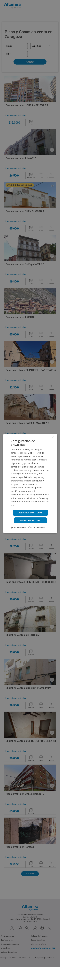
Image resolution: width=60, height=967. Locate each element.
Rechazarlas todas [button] (30, 520)
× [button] (52, 437)
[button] (28, 527)
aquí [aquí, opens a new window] (13, 505)
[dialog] (30, 483)
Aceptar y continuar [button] (31, 512)
